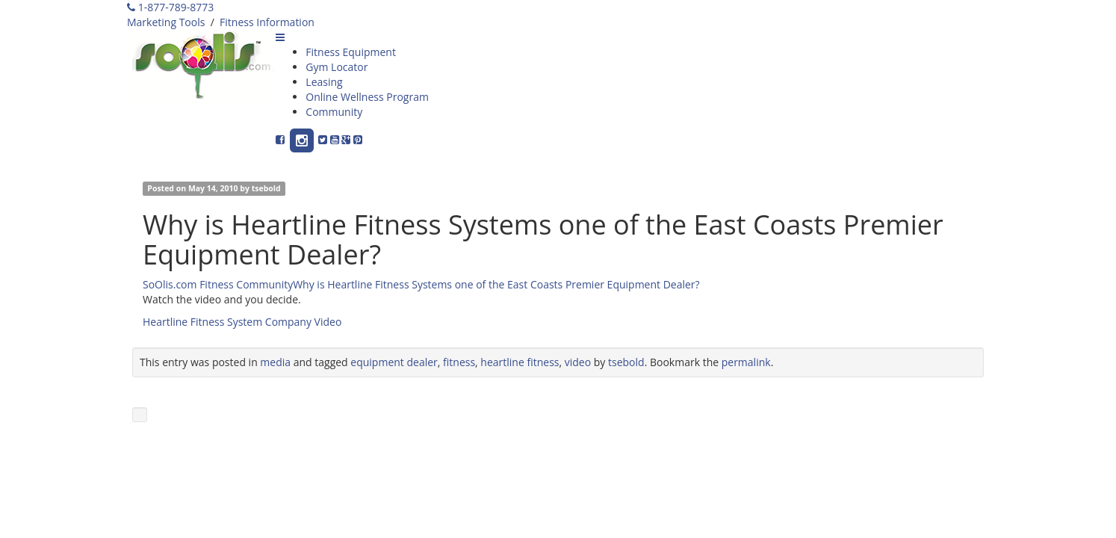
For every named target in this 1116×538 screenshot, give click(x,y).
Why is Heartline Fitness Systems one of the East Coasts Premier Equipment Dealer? (496, 284)
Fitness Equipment (351, 52)
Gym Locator (337, 67)
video (578, 362)
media (275, 362)
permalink (746, 362)
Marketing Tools (166, 22)
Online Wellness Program (367, 97)
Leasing (324, 82)
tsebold (266, 188)
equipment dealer (393, 362)
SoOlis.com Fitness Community (218, 284)
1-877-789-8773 (170, 7)
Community (334, 112)
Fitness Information (267, 22)
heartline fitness (519, 362)
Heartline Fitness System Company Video (242, 322)
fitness (459, 362)
